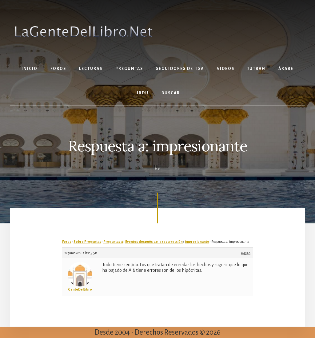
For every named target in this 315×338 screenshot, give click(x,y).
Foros (66, 241)
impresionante (197, 241)
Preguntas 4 (113, 241)
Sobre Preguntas (87, 241)
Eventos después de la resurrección (154, 241)
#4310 (245, 253)
